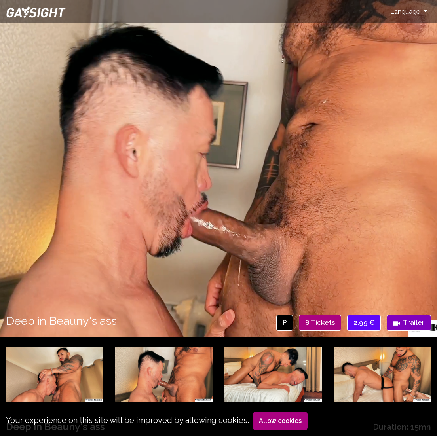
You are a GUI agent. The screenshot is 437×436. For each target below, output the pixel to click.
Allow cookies (280, 421)
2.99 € (363, 322)
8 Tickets (320, 322)
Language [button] (406, 11)
